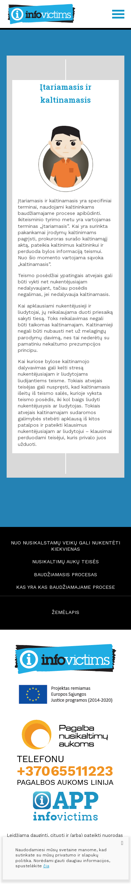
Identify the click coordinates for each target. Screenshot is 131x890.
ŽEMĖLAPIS (65, 612)
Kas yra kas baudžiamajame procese (65, 587)
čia (46, 865)
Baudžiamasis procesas (65, 574)
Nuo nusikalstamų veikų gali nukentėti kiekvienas (65, 546)
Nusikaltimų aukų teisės (65, 561)
